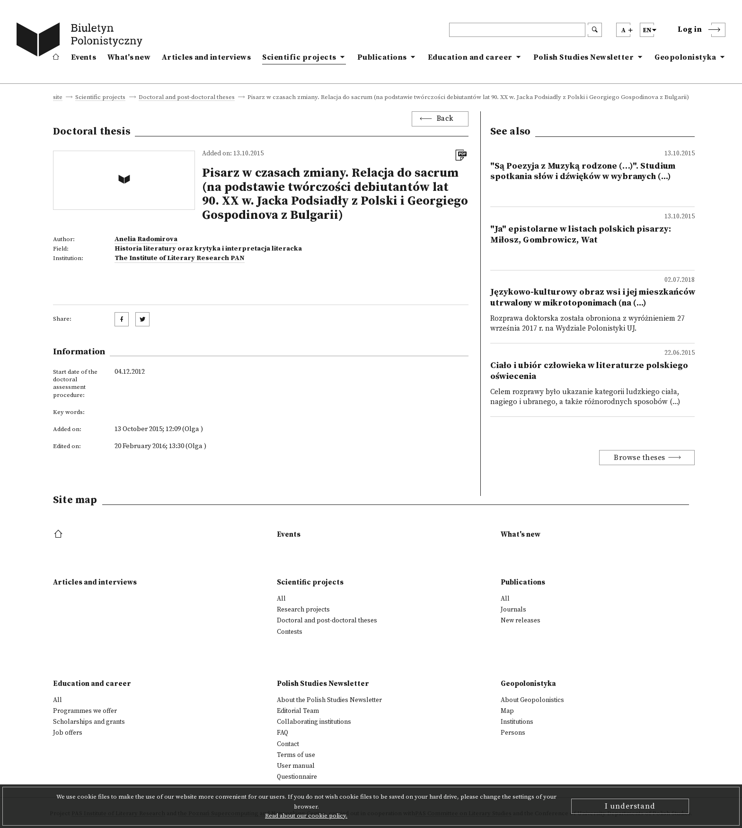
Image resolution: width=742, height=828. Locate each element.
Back (445, 118)
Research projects (303, 609)
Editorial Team (298, 711)
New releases (520, 620)
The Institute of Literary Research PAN (180, 258)
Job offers (67, 733)
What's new (128, 57)
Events (83, 57)
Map (507, 711)
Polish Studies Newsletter (583, 57)
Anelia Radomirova (146, 239)
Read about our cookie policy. (306, 815)
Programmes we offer (85, 711)
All (281, 598)
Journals (513, 609)
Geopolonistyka (685, 57)
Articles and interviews (206, 57)
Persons (513, 733)
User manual (296, 766)
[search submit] (595, 30)
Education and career (470, 57)
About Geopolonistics (532, 700)
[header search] (517, 30)
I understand (630, 806)
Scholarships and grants (89, 722)
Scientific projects (299, 57)
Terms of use (296, 755)
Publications (382, 57)
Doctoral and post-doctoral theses (187, 97)
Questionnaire (297, 777)
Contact (288, 744)
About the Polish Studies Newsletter (329, 700)
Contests (289, 632)
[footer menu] (59, 534)
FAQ (282, 733)
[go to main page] (81, 41)
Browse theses (639, 457)
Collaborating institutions (314, 722)
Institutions (517, 722)
